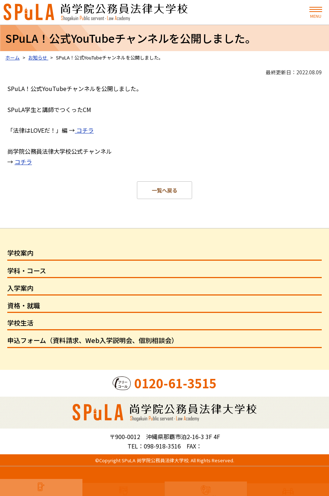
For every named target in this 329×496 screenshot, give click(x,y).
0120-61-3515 (175, 383)
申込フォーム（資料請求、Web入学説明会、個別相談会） (92, 340)
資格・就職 (23, 305)
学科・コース (26, 270)
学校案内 (20, 252)
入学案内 (20, 288)
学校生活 (20, 322)
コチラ (84, 130)
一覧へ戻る (164, 190)
